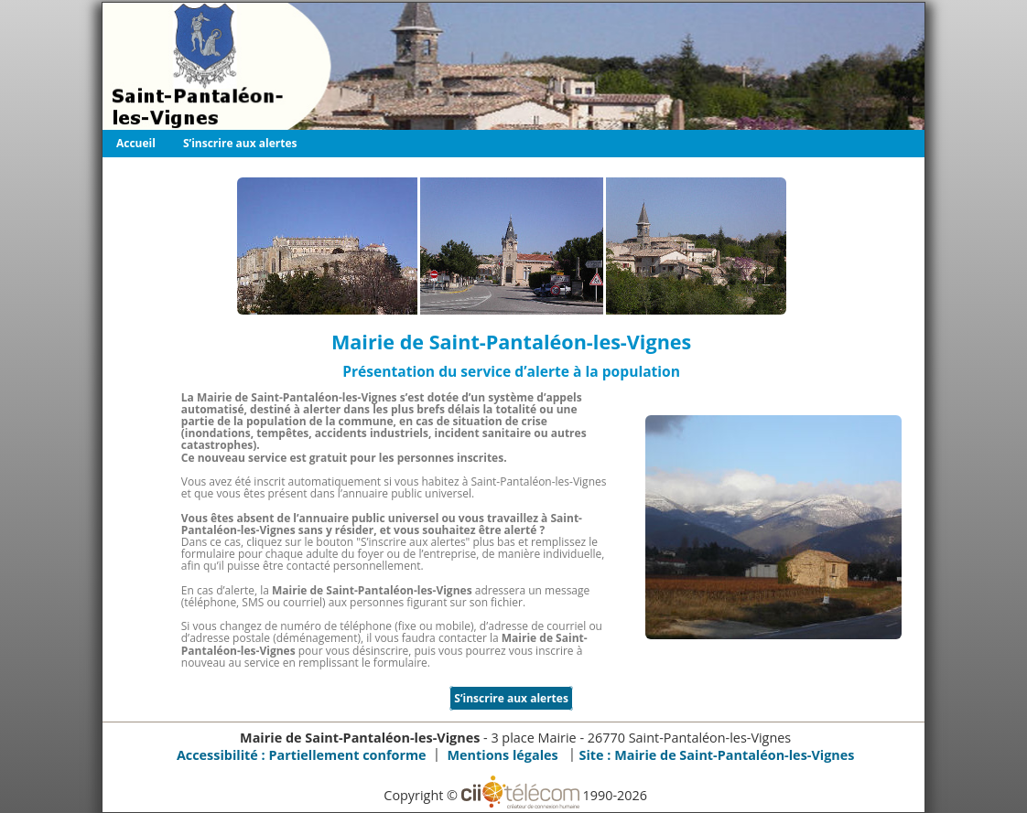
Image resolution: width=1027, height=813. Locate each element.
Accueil (136, 143)
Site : (717, 755)
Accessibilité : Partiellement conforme (302, 755)
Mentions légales (502, 755)
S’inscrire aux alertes (240, 143)
